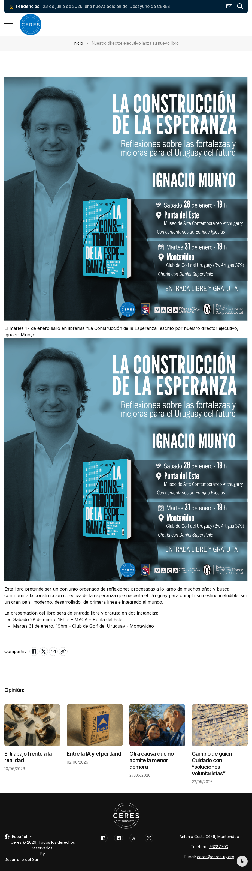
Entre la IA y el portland (94, 753)
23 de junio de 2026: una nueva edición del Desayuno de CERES (106, 6)
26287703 (218, 846)
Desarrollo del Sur (21, 859)
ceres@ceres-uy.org (215, 856)
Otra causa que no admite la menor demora (151, 760)
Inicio (78, 43)
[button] (240, 6)
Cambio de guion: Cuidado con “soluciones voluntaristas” (213, 763)
